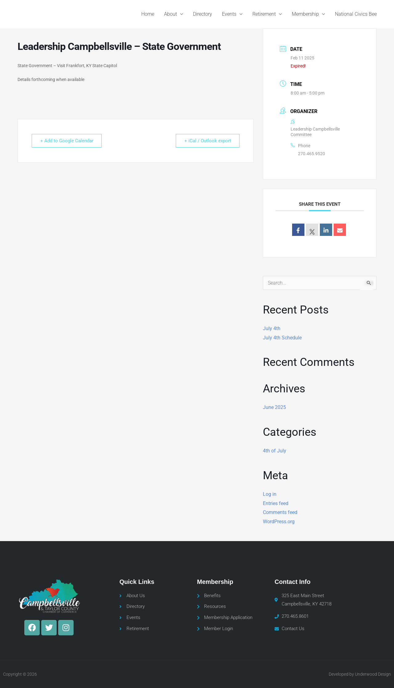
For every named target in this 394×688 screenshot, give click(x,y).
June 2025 (274, 407)
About (170, 14)
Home (147, 14)
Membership (305, 14)
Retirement (264, 14)
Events (229, 14)
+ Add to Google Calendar (67, 141)
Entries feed (275, 503)
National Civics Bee (356, 14)
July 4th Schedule (282, 338)
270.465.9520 (311, 153)
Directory (202, 14)
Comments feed (280, 512)
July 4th (271, 328)
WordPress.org (279, 521)
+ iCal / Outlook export (207, 141)
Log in (269, 494)
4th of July (274, 451)
